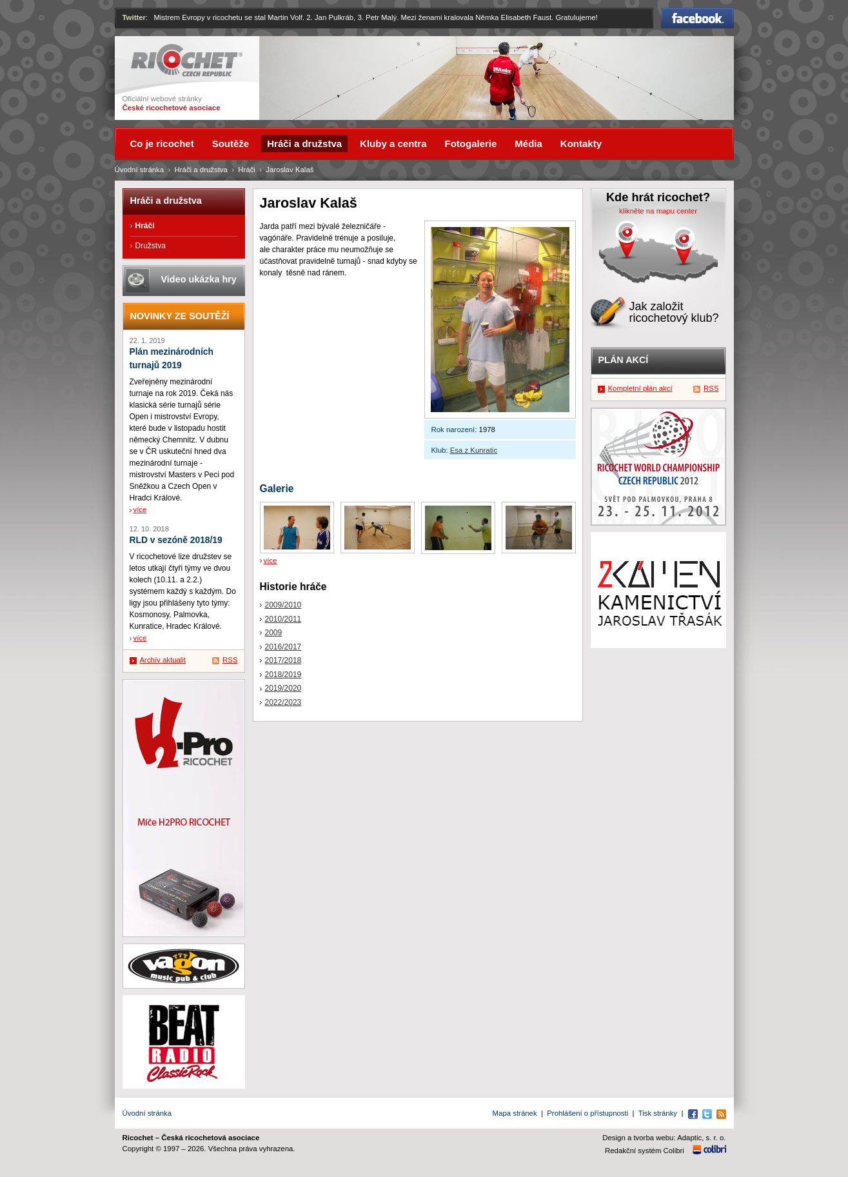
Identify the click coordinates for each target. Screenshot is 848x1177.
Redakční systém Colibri (644, 1150)
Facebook (697, 18)
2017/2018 (283, 660)
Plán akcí (623, 360)
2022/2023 (283, 702)
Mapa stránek (515, 1113)
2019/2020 (283, 688)
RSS (229, 660)
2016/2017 (283, 646)
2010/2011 (283, 619)
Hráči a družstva (201, 169)
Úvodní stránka (139, 169)
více (270, 560)
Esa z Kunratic (473, 450)
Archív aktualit (163, 660)
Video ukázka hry (199, 279)
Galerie (277, 488)
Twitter (134, 17)
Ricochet (186, 60)
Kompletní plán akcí (640, 388)
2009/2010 (283, 604)
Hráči (246, 169)
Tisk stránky (657, 1113)
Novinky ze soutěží (180, 316)
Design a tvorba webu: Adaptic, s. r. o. (663, 1138)
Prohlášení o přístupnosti (587, 1113)
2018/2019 (283, 674)
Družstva (150, 245)
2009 (273, 632)
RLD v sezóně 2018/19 (176, 540)
